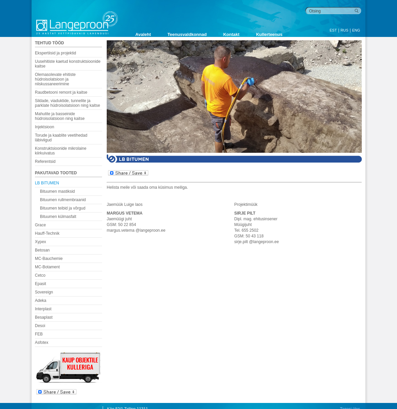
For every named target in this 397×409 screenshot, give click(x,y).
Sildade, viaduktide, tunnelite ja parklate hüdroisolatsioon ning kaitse (67, 103)
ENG (356, 30)
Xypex (40, 241)
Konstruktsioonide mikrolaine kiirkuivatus (60, 150)
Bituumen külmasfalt (58, 216)
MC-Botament (47, 267)
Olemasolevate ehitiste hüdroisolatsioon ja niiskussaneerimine (55, 79)
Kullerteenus (269, 34)
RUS (344, 30)
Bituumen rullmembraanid (63, 199)
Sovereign (44, 292)
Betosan (42, 250)
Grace (40, 225)
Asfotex (41, 342)
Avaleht (143, 34)
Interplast (43, 309)
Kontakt (231, 34)
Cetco (40, 275)
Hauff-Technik (47, 233)
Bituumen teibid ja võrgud (62, 208)
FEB (39, 334)
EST (333, 30)
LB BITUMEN (47, 183)
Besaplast (44, 317)
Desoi (40, 325)
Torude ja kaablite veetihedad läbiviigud (61, 137)
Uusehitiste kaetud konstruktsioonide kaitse (67, 64)
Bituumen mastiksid (57, 191)
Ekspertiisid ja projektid (55, 53)
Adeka (40, 300)
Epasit (40, 283)
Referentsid (45, 161)
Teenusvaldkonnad (187, 34)
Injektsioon (44, 127)
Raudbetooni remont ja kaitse (61, 92)
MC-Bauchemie (49, 258)
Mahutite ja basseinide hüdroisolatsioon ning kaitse (60, 116)
